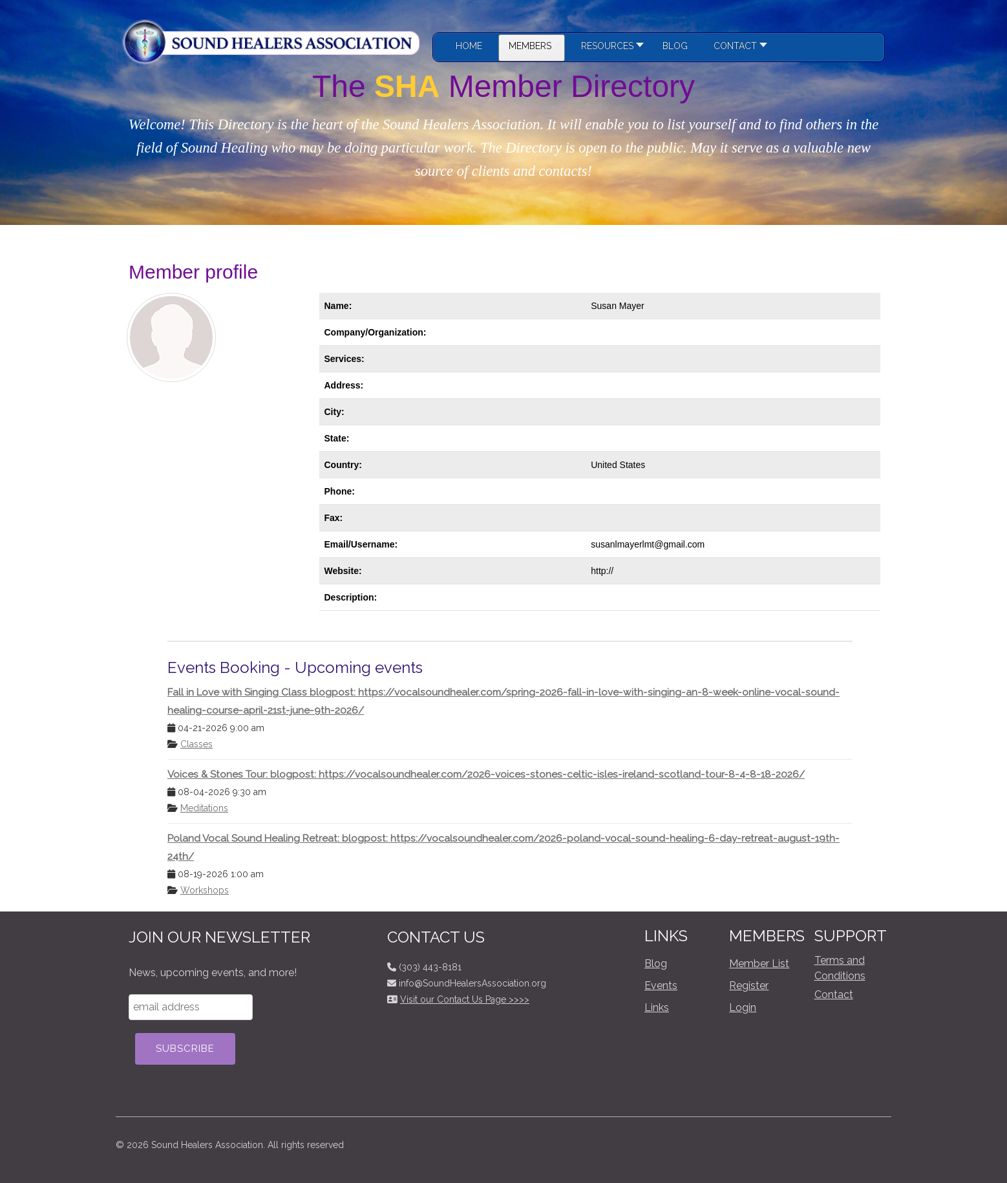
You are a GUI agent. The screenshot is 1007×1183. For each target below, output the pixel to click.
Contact (833, 994)
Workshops (204, 890)
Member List (759, 963)
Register (748, 985)
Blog (655, 963)
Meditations (204, 808)
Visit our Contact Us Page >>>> (464, 999)
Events (660, 985)
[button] (608, 48)
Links (656, 1007)
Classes (196, 744)
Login (742, 1007)
